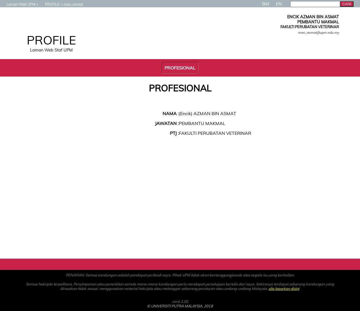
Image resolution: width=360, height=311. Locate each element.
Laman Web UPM (18, 4)
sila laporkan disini (284, 288)
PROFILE (49, 4)
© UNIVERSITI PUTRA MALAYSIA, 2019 (180, 306)
